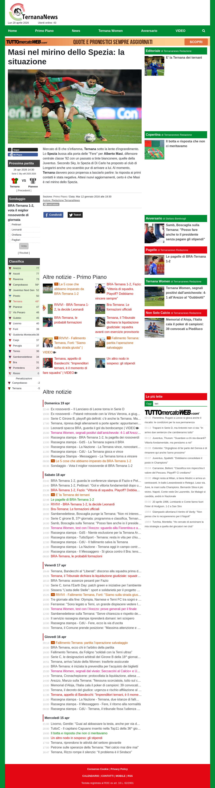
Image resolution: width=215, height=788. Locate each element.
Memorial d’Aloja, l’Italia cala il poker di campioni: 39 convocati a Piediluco (102, 685)
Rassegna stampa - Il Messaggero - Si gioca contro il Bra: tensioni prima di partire (108, 551)
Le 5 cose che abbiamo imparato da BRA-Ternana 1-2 (69, 289)
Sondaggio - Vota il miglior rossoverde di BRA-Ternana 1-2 (92, 465)
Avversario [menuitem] (149, 30)
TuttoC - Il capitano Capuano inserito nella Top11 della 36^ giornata (98, 728)
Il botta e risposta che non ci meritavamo (79, 733)
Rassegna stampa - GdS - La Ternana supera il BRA (87, 442)
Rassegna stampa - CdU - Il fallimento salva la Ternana (89, 542)
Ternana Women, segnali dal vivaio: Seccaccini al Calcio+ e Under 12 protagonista (108, 671)
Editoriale (153, 51)
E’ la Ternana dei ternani (70, 495)
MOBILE (120, 775)
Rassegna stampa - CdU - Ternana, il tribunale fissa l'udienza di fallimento (102, 709)
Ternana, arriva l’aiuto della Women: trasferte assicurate (90, 661)
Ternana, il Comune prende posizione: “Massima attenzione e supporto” (101, 627)
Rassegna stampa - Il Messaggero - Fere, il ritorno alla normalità (96, 704)
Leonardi (17, 229)
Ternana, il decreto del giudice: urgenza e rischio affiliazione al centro (99, 690)
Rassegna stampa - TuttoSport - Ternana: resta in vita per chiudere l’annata (103, 537)
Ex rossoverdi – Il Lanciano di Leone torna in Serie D (88, 409)
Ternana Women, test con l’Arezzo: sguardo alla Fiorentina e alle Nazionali (103, 528)
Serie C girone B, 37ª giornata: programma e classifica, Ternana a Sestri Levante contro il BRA (117, 518)
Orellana (16, 234)
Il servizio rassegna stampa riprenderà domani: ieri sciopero (92, 618)
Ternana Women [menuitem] (110, 30)
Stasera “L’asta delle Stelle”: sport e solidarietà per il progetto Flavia (98, 590)
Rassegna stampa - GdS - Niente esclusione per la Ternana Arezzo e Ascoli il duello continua (116, 532)
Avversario (154, 218)
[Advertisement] (176, 187)
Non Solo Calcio (158, 312)
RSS (130, 775)
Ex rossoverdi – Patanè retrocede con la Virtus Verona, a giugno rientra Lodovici (107, 414)
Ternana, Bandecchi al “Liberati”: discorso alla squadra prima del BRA (99, 571)
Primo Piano (60, 196)
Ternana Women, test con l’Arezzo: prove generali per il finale (93, 609)
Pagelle (151, 250)
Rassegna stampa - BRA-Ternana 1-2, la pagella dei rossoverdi (95, 437)
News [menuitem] (76, 30)
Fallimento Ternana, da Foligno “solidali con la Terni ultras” (91, 652)
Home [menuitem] (12, 30)
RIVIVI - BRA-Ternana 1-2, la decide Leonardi (83, 504)
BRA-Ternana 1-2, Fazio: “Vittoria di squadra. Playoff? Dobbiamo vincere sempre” (108, 490)
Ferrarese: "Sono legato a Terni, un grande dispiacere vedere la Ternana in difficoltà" (110, 604)
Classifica (16, 261)
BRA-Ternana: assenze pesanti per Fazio (79, 580)
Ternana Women (158, 281)
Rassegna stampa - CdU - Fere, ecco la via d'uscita (87, 623)
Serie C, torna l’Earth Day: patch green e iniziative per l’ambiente (96, 585)
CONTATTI (107, 775)
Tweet (75, 215)
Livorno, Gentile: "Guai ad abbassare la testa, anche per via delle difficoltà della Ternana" (113, 723)
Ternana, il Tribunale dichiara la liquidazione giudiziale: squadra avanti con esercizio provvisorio (117, 576)
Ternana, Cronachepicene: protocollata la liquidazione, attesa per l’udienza (103, 675)
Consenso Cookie (97, 769)
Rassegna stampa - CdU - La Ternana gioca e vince (87, 451)
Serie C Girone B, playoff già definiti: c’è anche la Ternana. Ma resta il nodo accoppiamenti (114, 418)
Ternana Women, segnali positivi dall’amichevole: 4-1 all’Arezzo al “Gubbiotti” (104, 432)
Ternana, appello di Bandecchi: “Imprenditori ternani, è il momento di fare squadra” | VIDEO (114, 694)
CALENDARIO (90, 775)
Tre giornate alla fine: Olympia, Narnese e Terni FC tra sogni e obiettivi (100, 599)
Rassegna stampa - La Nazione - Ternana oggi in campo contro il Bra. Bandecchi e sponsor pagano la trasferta (128, 546)
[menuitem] (204, 30)
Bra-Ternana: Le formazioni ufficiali (75, 509)
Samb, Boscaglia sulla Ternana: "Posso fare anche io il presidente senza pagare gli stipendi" (115, 523)
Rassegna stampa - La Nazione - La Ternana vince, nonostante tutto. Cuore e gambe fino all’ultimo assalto (125, 447)
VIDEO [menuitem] (180, 30)
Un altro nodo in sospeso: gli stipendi (77, 738)
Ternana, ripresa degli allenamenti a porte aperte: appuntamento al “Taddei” (103, 423)
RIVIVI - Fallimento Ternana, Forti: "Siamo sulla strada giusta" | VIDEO (102, 594)
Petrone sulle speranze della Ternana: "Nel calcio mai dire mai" (95, 747)
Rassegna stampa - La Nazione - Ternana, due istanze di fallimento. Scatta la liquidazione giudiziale (121, 699)
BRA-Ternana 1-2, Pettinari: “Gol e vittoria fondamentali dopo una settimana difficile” (109, 485)
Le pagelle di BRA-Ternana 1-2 (72, 499)
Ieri (156, 403)
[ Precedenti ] (23, 190)
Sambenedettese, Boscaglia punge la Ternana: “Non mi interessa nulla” (100, 513)
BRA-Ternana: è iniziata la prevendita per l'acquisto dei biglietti (94, 666)
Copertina (153, 134)
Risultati (23, 252)
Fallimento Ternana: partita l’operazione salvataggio (123, 342)
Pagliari (16, 239)
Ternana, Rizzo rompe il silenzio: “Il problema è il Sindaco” (91, 752)
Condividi (53, 215)
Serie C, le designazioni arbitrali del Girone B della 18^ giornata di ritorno (101, 657)
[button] (23, 246)
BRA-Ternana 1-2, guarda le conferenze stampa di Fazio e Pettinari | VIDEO (104, 480)
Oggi (148, 403)
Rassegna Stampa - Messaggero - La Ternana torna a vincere (94, 456)
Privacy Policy (119, 769)
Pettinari (16, 224)
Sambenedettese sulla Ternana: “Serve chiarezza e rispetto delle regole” (101, 613)
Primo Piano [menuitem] (44, 30)
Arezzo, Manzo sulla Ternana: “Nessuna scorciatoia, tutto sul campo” (99, 680)
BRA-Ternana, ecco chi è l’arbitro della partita (82, 647)
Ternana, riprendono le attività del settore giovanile (86, 742)
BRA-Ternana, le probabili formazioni (76, 556)
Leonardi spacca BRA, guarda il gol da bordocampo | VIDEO (93, 428)
